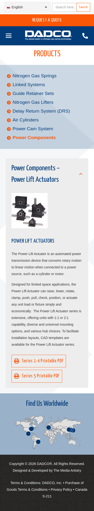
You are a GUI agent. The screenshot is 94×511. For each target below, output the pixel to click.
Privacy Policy (61, 489)
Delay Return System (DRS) (41, 111)
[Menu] (8, 36)
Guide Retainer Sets (33, 93)
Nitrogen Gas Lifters (33, 102)
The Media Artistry (67, 470)
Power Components (34, 137)
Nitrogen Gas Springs (34, 75)
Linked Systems (29, 84)
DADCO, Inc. (52, 483)
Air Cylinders (26, 119)
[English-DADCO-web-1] (48, 36)
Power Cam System (33, 128)
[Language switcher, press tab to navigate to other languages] (27, 7)
